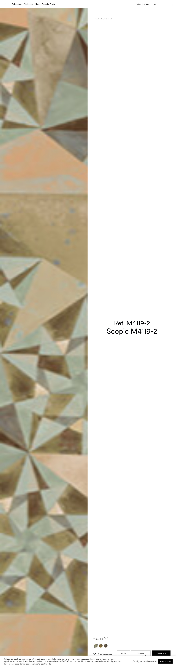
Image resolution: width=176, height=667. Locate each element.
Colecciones (17, 4)
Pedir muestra (123, 600)
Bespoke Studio (48, 4)
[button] (82, 340)
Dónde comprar (143, 4)
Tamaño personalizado (141, 600)
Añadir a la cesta (161, 600)
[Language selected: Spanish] (154, 4)
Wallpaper (28, 4)
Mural (37, 4)
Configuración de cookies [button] (145, 661)
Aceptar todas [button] (165, 661)
